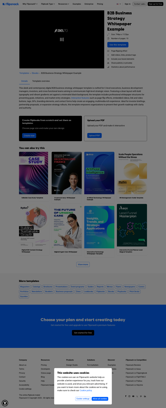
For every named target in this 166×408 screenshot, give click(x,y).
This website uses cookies (73, 373)
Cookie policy (86, 390)
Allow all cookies (100, 399)
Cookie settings (82, 399)
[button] (4, 403)
